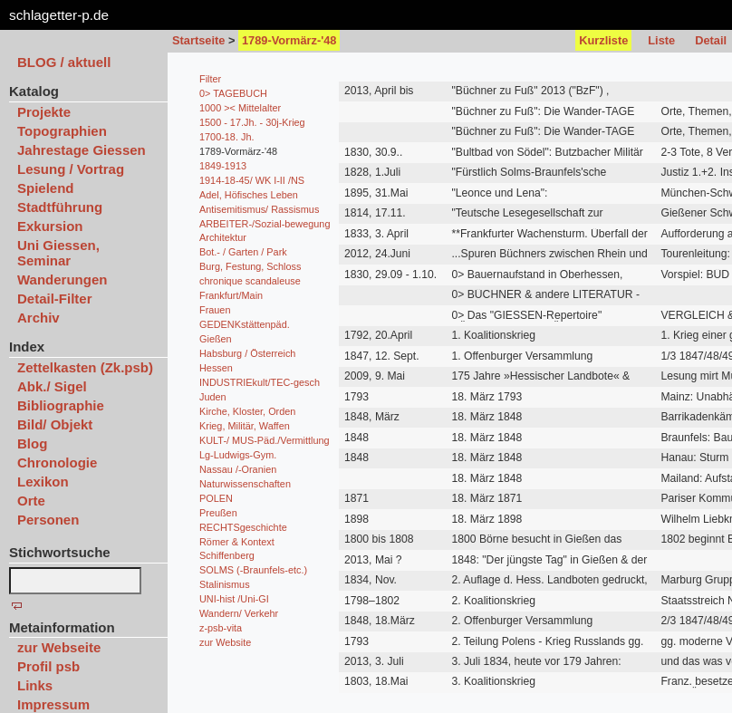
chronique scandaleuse (250, 280)
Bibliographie (60, 405)
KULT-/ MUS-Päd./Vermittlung (264, 440)
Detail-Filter (54, 298)
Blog (32, 443)
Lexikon (43, 481)
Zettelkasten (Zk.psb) (85, 367)
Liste (661, 40)
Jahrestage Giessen (81, 150)
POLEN (216, 498)
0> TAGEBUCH (233, 93)
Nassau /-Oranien (237, 469)
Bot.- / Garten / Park (243, 251)
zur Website (225, 642)
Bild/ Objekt (54, 424)
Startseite (198, 40)
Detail (711, 40)
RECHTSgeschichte (243, 527)
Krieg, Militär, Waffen (244, 425)
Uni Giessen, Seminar (58, 252)
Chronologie (57, 462)
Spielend (45, 188)
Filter (210, 78)
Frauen (214, 309)
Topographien (62, 131)
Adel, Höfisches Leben (248, 194)
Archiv (38, 317)
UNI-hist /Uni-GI (234, 598)
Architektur (222, 237)
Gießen (215, 338)
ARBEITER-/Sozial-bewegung (264, 223)
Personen (48, 519)
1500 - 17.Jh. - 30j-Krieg (252, 122)
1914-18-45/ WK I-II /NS (251, 180)
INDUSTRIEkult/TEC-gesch (259, 382)
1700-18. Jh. (226, 136)
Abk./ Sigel (52, 386)
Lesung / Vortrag (70, 169)
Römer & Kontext (236, 541)
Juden (212, 396)
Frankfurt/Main (231, 295)
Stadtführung (59, 207)
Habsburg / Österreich (247, 353)
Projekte (44, 112)
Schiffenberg (227, 555)
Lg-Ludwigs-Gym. (237, 454)
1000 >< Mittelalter (240, 107)
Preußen (218, 512)
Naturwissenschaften (245, 483)
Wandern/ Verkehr (238, 613)
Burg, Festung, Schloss (250, 266)
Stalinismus (224, 584)
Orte (31, 500)
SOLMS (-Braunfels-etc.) (253, 569)
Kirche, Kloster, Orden (247, 411)
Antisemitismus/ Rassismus (259, 209)
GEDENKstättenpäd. (244, 324)
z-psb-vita (220, 627)
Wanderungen (62, 279)
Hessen (216, 367)
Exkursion (50, 226)
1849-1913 (222, 165)
